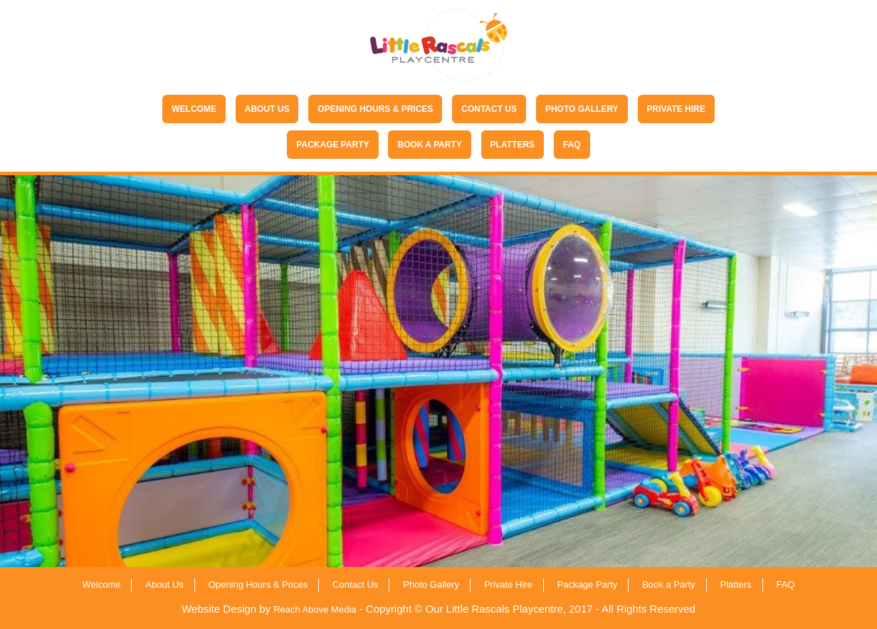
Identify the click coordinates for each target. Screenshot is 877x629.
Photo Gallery (582, 109)
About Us (267, 109)
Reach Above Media (314, 609)
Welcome (194, 109)
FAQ (572, 145)
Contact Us (489, 109)
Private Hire (676, 109)
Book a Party (429, 145)
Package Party (332, 145)
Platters (512, 145)
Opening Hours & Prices (375, 109)
